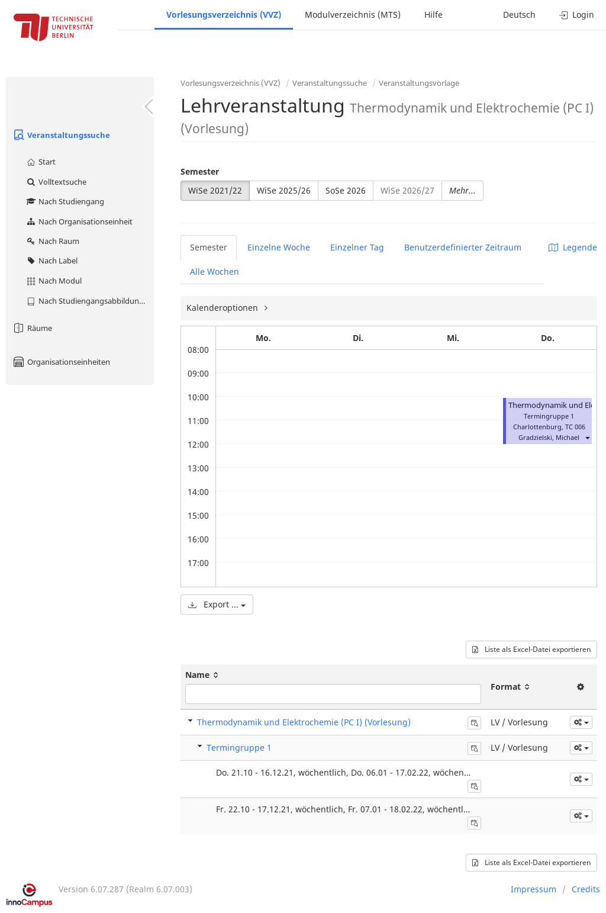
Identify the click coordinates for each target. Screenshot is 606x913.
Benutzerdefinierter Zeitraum (462, 247)
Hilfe (433, 14)
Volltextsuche (55, 181)
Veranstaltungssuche (61, 135)
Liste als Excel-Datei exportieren (531, 649)
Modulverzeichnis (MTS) (353, 14)
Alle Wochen (214, 271)
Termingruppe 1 (239, 747)
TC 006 (575, 426)
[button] (587, 437)
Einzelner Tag (357, 247)
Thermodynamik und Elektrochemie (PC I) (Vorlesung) (304, 722)
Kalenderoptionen (223, 307)
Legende (573, 247)
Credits (586, 889)
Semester (199, 171)
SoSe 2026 (345, 190)
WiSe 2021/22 (215, 190)
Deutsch (519, 14)
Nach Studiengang (64, 201)
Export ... (217, 604)
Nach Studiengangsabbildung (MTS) (89, 300)
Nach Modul (53, 280)
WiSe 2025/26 (284, 190)
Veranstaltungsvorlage (419, 83)
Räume (32, 328)
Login (576, 14)
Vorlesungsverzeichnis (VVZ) (223, 14)
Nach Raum (52, 241)
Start (40, 161)
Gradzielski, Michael (548, 437)
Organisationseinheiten (61, 361)
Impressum (533, 889)
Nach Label (51, 260)
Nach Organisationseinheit (79, 221)
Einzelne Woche (278, 247)
